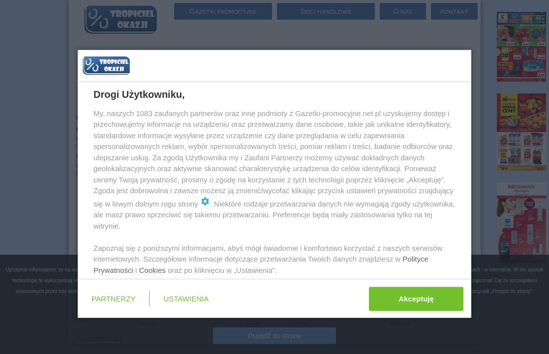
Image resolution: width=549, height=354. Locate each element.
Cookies (152, 270)
